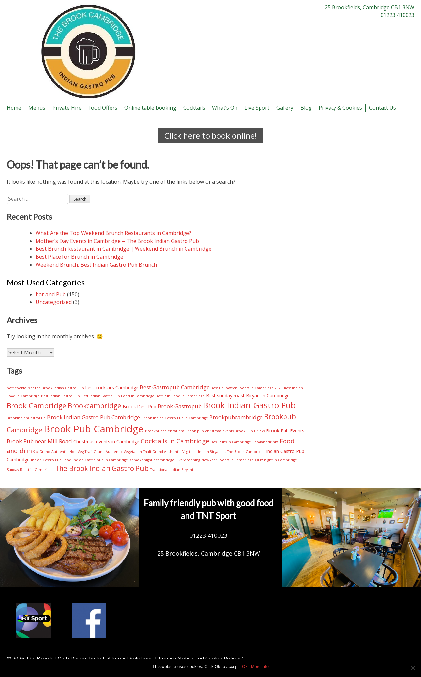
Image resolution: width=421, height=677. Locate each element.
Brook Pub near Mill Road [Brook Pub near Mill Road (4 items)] (39, 441)
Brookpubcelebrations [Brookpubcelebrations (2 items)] (164, 431)
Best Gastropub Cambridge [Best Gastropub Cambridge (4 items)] (175, 387)
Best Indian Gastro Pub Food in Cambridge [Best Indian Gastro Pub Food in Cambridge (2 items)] (117, 396)
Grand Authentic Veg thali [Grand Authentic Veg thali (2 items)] (174, 451)
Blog (306, 107)
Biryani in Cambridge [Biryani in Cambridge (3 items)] (268, 395)
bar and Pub (51, 294)
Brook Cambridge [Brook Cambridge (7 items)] (36, 406)
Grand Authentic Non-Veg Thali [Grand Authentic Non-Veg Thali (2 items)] (65, 451)
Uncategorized (54, 302)
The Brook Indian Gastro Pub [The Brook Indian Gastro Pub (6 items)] (102, 468)
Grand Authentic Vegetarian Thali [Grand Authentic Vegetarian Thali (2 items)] (122, 451)
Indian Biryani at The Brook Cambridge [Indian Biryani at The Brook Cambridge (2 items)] (231, 451)
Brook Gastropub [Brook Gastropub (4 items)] (180, 406)
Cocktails (194, 107)
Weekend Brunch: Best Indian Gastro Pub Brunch (96, 264)
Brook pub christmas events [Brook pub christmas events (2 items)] (210, 431)
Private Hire (67, 107)
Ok (245, 666)
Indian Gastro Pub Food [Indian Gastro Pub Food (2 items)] (51, 460)
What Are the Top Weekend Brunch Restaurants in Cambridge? (113, 233)
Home (14, 107)
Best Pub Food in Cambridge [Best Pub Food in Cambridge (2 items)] (180, 396)
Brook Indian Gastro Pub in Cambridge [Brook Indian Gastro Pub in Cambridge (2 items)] (174, 418)
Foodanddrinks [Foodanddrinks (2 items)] (265, 442)
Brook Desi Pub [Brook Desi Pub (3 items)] (139, 407)
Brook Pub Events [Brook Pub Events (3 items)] (285, 431)
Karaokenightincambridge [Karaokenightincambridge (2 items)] (151, 460)
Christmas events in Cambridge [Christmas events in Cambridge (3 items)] (106, 441)
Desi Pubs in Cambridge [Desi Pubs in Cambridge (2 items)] (230, 442)
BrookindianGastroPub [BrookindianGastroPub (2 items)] (26, 418)
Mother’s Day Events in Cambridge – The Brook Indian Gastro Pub (117, 241)
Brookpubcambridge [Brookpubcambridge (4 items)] (236, 417)
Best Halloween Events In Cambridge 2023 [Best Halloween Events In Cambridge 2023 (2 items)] (247, 388)
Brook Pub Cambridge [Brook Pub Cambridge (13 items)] (94, 428)
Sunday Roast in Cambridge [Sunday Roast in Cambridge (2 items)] (30, 469)
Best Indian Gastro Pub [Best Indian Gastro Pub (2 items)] (60, 396)
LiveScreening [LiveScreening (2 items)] (188, 460)
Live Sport (256, 107)
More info (260, 666)
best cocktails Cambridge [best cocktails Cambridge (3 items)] (111, 387)
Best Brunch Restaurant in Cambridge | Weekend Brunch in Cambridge (123, 248)
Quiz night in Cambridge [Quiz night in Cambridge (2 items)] (276, 460)
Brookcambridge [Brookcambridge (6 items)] (94, 405)
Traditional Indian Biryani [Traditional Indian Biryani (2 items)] (171, 469)
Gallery (284, 107)
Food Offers (102, 107)
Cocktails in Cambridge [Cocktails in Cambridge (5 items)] (175, 441)
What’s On (224, 107)
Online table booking (150, 107)
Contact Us (382, 107)
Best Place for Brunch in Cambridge (79, 256)
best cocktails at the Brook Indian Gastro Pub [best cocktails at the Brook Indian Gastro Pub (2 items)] (45, 388)
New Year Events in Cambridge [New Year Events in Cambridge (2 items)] (227, 460)
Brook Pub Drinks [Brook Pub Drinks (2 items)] (250, 431)
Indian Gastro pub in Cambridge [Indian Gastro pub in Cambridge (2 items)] (100, 460)
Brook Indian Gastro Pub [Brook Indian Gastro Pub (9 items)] (249, 405)
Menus (36, 107)
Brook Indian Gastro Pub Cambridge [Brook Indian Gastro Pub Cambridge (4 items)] (93, 417)
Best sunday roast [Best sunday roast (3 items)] (225, 395)
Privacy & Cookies (340, 107)
